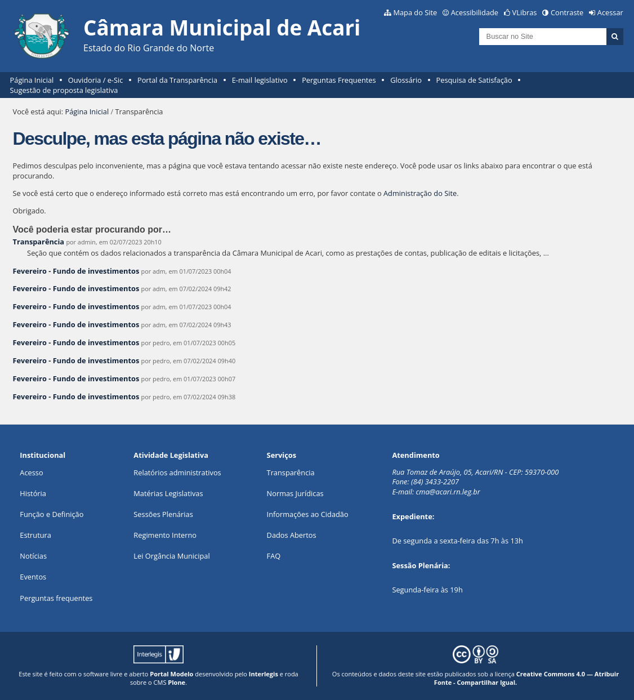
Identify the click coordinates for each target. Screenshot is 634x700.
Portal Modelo (171, 674)
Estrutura (35, 535)
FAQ (274, 556)
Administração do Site (420, 193)
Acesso (31, 472)
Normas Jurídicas (295, 493)
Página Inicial (32, 80)
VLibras (524, 12)
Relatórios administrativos (177, 472)
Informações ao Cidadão (308, 514)
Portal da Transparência (177, 80)
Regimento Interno (165, 535)
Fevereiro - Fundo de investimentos (77, 271)
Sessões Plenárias (163, 514)
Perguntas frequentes (56, 598)
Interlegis (263, 674)
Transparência (39, 242)
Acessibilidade (474, 12)
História (33, 493)
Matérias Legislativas (168, 493)
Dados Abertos (291, 535)
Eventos (33, 577)
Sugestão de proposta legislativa (64, 90)
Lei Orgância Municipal (171, 556)
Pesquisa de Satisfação (474, 80)
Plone (176, 682)
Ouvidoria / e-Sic (95, 80)
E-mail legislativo (260, 80)
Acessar (610, 12)
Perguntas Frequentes (339, 80)
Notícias (33, 556)
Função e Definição (51, 514)
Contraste (567, 12)
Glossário (406, 80)
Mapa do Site (415, 12)
